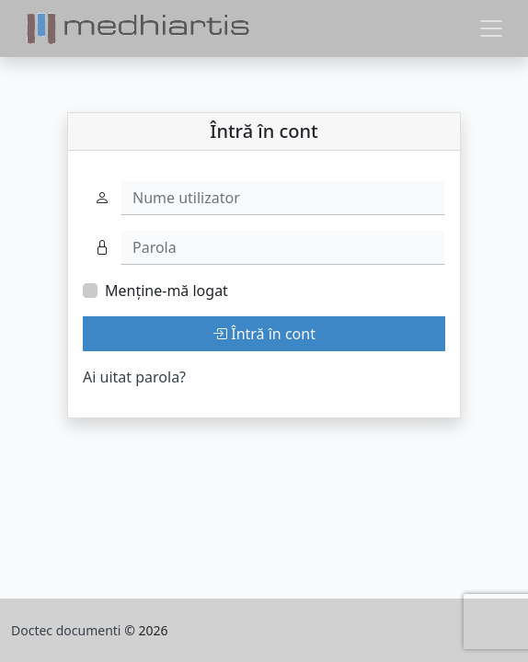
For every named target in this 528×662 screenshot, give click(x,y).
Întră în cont (264, 334)
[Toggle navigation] (491, 28)
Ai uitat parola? (134, 377)
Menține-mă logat (166, 290)
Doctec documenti (67, 630)
